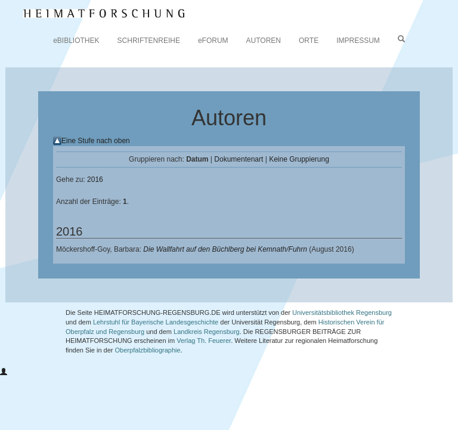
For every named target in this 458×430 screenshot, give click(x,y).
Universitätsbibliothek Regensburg (342, 312)
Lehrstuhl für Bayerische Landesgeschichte (155, 322)
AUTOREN (263, 40)
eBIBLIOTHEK (76, 40)
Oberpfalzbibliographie (148, 350)
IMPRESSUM (358, 40)
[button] (3, 372)
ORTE (308, 40)
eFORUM (213, 40)
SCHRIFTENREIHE (148, 40)
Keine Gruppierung (299, 159)
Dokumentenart (238, 159)
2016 (95, 179)
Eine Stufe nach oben (95, 141)
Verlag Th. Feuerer (204, 340)
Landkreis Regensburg (207, 331)
